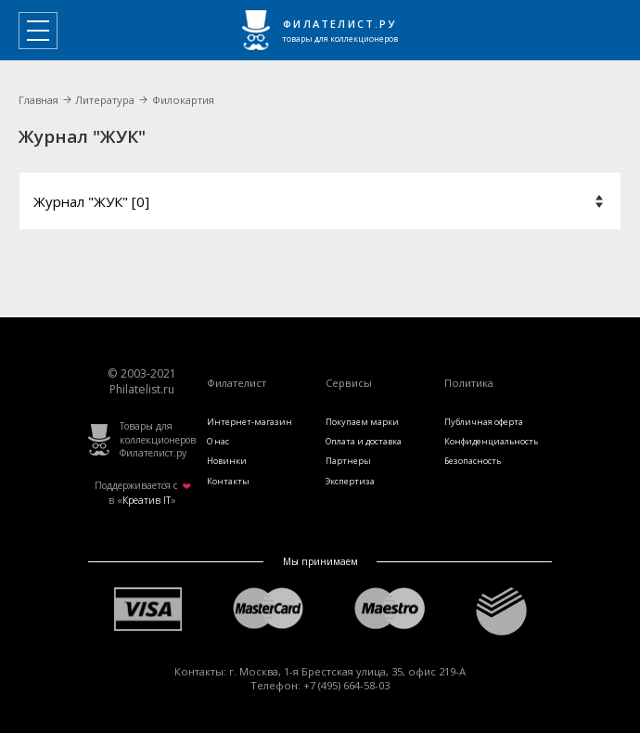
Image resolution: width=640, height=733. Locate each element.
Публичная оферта (483, 422)
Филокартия (183, 100)
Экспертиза (350, 481)
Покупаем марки (362, 422)
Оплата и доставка (364, 441)
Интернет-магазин (249, 422)
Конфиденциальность (491, 441)
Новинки (227, 461)
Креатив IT (146, 500)
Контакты (228, 481)
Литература (104, 100)
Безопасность (472, 461)
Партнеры (348, 461)
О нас (218, 441)
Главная (38, 100)
